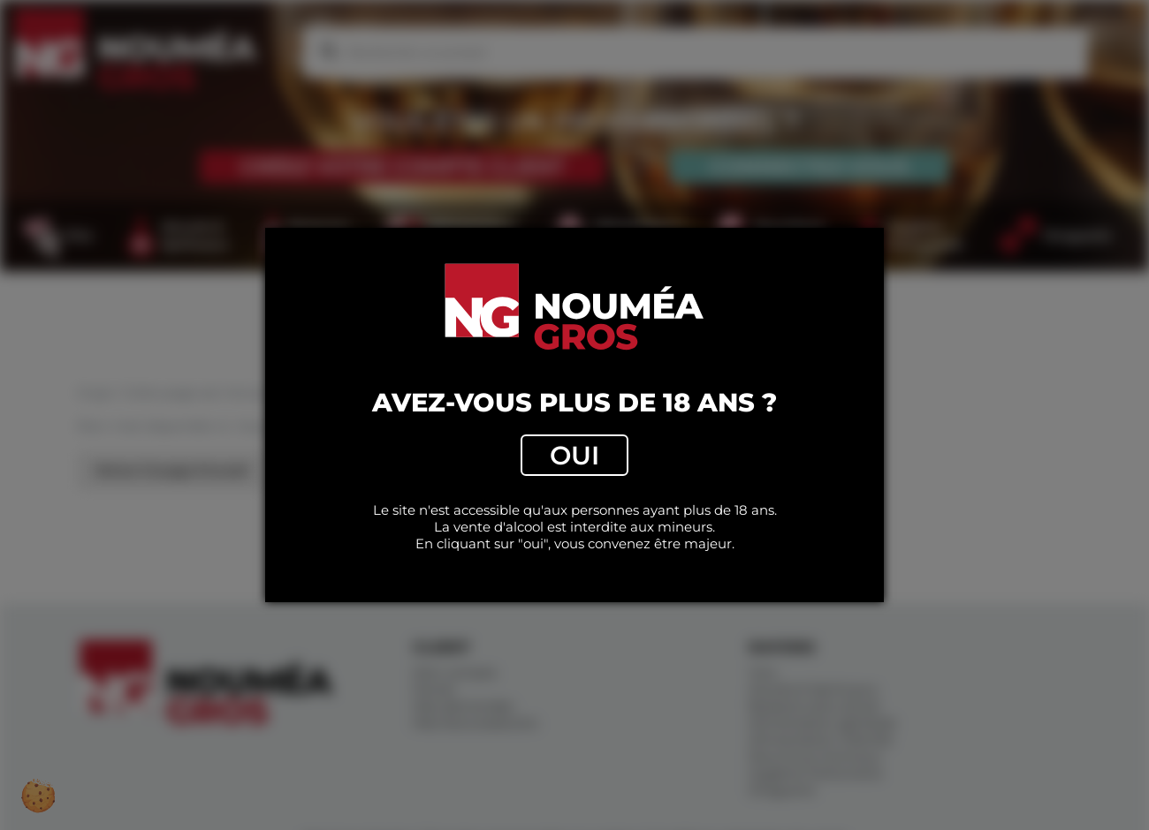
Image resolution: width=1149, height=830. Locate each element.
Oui (574, 455)
